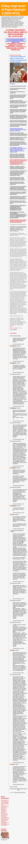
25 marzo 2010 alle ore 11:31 (18, 598)
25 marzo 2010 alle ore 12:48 (18, 672)
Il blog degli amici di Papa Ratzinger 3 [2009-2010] (13, 9)
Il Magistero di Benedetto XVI (4, 809)
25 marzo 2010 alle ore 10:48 (18, 439)
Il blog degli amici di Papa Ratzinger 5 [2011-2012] (5, 806)
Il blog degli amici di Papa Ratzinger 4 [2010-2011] (5, 820)
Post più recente (13, 788)
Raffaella (13, 363)
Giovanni (13, 345)
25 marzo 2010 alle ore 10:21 (18, 361)
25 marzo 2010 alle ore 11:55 (18, 620)
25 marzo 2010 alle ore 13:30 (18, 762)
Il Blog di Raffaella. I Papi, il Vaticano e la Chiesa (5, 804)
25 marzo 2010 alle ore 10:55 (18, 512)
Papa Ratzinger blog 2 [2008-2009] (5, 823)
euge (12, 514)
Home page (18, 789)
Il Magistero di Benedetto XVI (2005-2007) (4, 811)
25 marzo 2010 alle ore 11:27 (18, 581)
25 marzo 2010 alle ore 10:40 (18, 420)
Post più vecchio (23, 788)
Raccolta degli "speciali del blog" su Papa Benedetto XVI (5, 817)
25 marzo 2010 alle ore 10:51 (18, 503)
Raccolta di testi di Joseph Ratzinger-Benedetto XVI (4, 814)
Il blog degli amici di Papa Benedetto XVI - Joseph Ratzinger (5, 801)
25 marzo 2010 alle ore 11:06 (18, 528)
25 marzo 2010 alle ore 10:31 (18, 372)
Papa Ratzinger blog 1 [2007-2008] (5, 825)
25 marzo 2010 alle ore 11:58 (18, 648)
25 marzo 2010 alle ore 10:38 (18, 406)
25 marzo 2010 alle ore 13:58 (18, 784)
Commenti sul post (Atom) (19, 792)
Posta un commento (13, 786)
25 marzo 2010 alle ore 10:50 (18, 485)
